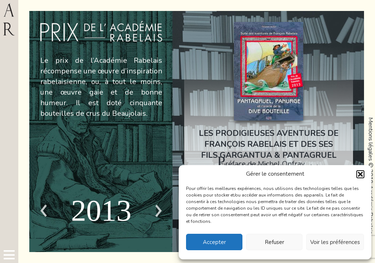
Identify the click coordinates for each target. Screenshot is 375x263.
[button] (360, 174)
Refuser (274, 242)
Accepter (214, 242)
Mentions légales (371, 139)
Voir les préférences (335, 242)
